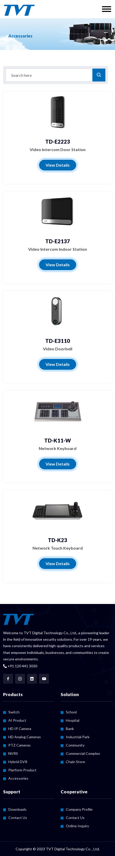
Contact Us (17, 817)
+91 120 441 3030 (20, 666)
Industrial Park (78, 737)
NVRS (13, 753)
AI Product (17, 720)
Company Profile (79, 809)
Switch (14, 712)
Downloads (17, 809)
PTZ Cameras (19, 745)
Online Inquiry (77, 826)
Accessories (18, 778)
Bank (70, 728)
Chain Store (75, 761)
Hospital (72, 720)
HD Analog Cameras (24, 737)
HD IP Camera (19, 728)
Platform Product (22, 770)
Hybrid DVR (17, 761)
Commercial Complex (83, 753)
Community (75, 745)
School (71, 712)
